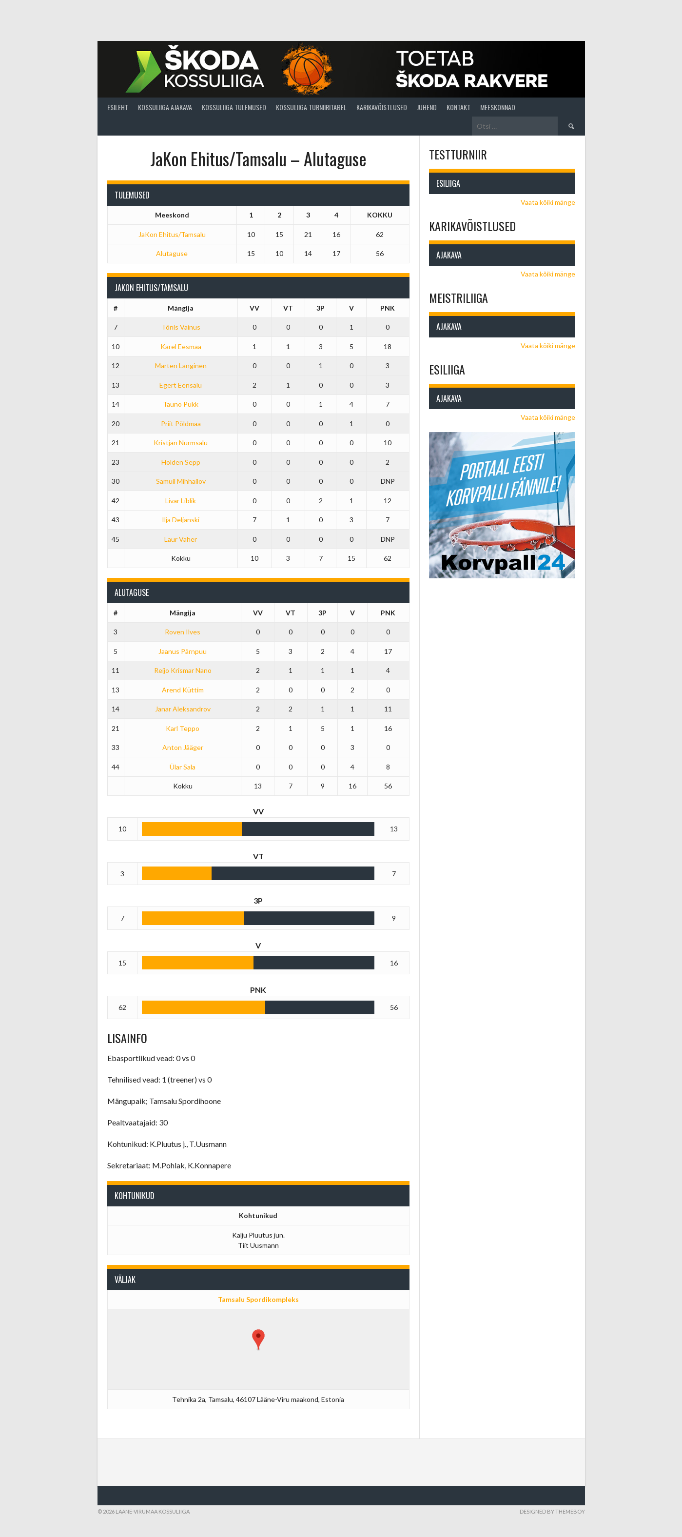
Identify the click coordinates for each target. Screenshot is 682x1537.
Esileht (117, 107)
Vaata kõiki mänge (548, 202)
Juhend (427, 107)
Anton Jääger (182, 747)
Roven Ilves (182, 632)
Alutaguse (172, 253)
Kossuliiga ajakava (165, 107)
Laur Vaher (180, 539)
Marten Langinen (181, 365)
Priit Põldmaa (181, 423)
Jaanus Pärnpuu (182, 651)
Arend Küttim (183, 690)
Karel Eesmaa (180, 346)
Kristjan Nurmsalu (181, 442)
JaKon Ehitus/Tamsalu (172, 234)
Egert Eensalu (180, 385)
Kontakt (458, 107)
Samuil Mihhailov (181, 481)
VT (288, 308)
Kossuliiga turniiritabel (311, 107)
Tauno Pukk (180, 404)
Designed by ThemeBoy (552, 1511)
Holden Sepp (180, 462)
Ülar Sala (182, 767)
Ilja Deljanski (180, 519)
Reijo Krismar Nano (183, 670)
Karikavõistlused (381, 107)
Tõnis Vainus (180, 327)
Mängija (181, 308)
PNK (387, 308)
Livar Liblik (180, 500)
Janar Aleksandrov (183, 709)
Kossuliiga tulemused (234, 107)
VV (254, 308)
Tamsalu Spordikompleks (258, 1299)
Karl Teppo (182, 728)
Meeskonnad (497, 107)
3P (320, 308)
